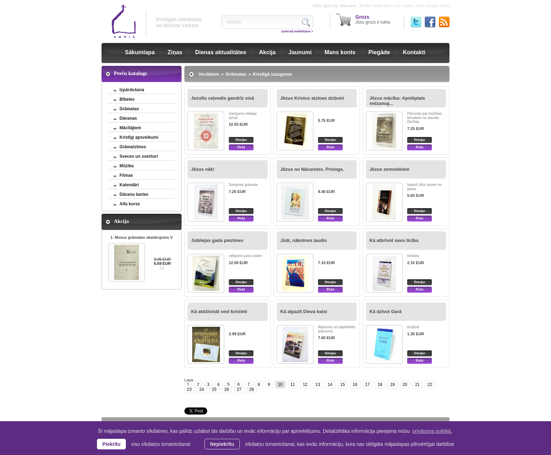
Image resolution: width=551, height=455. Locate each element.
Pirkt (241, 147)
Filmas (126, 175)
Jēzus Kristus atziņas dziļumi (312, 98)
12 (305, 384)
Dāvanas (128, 118)
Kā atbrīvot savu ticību (393, 240)
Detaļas (241, 140)
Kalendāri (129, 184)
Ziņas (174, 52)
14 (330, 384)
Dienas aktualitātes (220, 52)
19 (392, 384)
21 (417, 384)
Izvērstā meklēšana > (297, 31)
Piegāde (379, 52)
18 (380, 384)
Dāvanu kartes (134, 194)
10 (280, 384)
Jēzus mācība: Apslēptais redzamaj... (397, 100)
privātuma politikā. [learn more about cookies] (432, 431)
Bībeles (127, 99)
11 (292, 384)
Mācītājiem (130, 127)
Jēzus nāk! (202, 169)
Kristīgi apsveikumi (139, 137)
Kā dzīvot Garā (385, 311)
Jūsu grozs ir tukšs (372, 19)
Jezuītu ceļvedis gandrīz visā (222, 98)
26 (226, 389)
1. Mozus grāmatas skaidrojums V (141, 237)
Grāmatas (129, 108)
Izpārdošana (132, 89)
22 (430, 384)
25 (214, 389)
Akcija (267, 52)
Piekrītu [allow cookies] (111, 444)
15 (342, 384)
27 (239, 389)
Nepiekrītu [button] (222, 444)
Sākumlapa (139, 52)
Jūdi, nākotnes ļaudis (303, 240)
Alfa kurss (130, 203)
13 (317, 384)
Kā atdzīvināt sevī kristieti (219, 311)
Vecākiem (208, 74)
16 (355, 384)
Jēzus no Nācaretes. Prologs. (312, 169)
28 (251, 389)
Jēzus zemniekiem (389, 169)
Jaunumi (300, 52)
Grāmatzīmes (133, 146)
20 (405, 384)
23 (189, 389)
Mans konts (340, 52)
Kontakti (414, 52)
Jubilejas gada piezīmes (217, 240)
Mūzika (127, 165)
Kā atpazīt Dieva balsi (303, 311)
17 (367, 384)
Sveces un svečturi (139, 156)
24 (201, 389)
